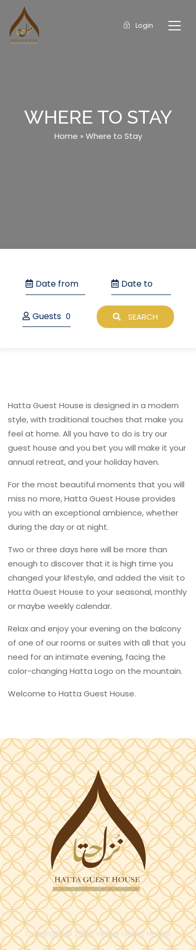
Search (135, 316)
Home (66, 135)
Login (138, 25)
